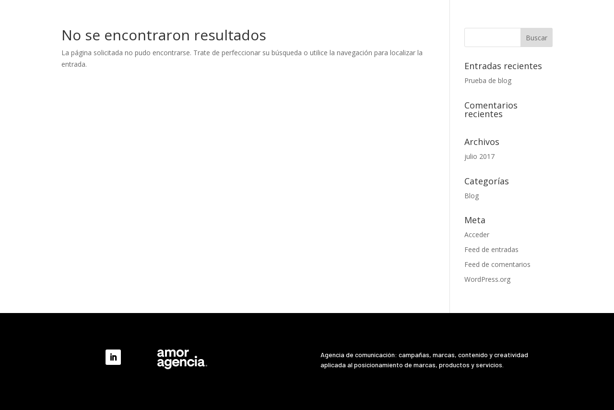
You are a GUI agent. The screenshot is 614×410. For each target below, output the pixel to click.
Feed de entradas (491, 249)
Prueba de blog (487, 80)
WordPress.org (487, 279)
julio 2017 (479, 156)
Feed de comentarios (497, 264)
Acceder (476, 234)
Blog (471, 195)
